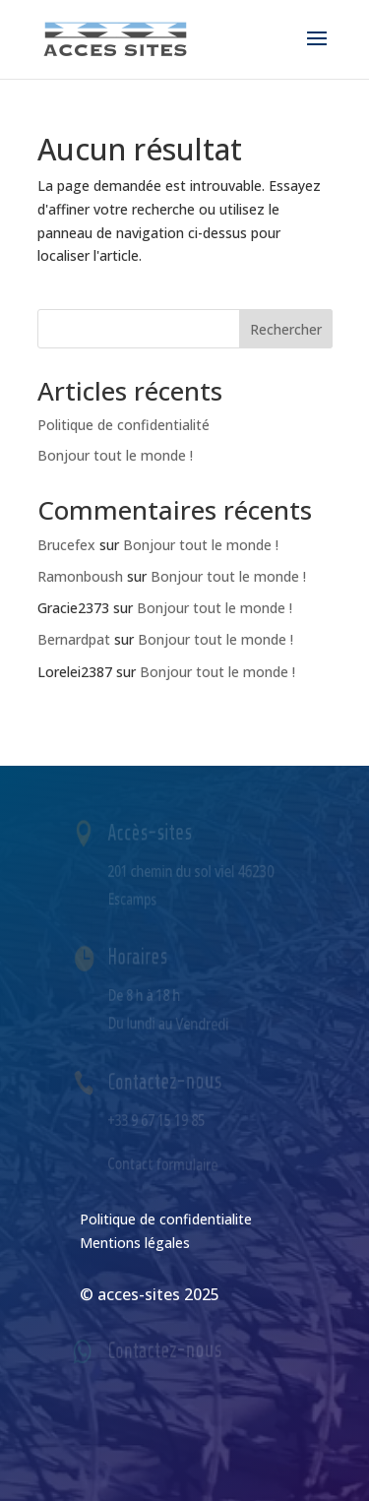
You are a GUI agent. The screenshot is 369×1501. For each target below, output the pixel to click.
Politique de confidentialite (166, 1219)
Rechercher (286, 329)
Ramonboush (80, 576)
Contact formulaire (163, 1163)
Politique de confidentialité (123, 424)
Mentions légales (135, 1242)
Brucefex (66, 544)
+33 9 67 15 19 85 (157, 1119)
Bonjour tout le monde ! (115, 455)
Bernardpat (73, 639)
